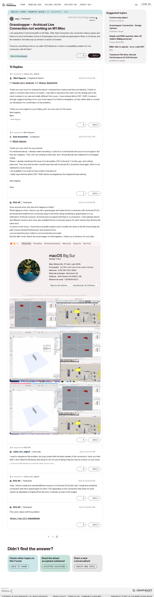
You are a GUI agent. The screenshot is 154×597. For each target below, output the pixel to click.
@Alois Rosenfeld (48, 83)
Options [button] (99, 12)
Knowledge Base (35, 5)
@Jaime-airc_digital (23, 83)
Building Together (53, 5)
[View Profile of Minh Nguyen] (20, 78)
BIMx (111, 50)
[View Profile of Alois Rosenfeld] (20, 137)
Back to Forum (19, 566)
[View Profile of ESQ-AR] (16, 202)
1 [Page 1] (52, 537)
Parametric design (116, 31)
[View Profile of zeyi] (17, 19)
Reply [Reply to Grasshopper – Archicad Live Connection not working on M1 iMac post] (96, 55)
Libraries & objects (116, 21)
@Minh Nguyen (19, 142)
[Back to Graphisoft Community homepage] (10, 5)
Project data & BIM (116, 42)
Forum (22, 5)
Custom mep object (118, 17)
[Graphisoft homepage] (142, 591)
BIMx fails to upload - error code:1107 (126, 47)
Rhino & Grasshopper (19, 56)
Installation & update (117, 61)
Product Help (85, 5)
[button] (79, 56)
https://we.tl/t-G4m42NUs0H (25, 519)
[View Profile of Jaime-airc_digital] (21, 452)
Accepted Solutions (54, 566)
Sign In (146, 4)
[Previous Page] (49, 537)
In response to (25, 74)
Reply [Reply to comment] (96, 125)
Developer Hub (70, 5)
